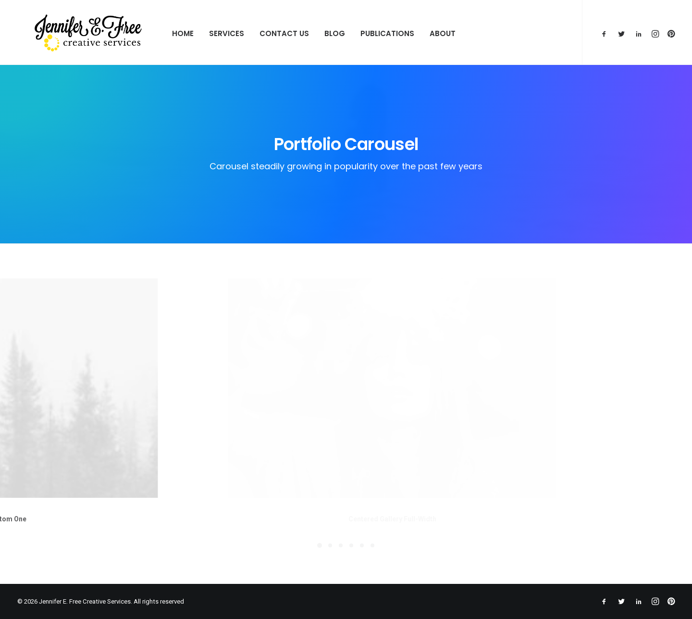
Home (157, 33)
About (417, 33)
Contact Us (258, 33)
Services (200, 33)
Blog (308, 33)
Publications (361, 33)
